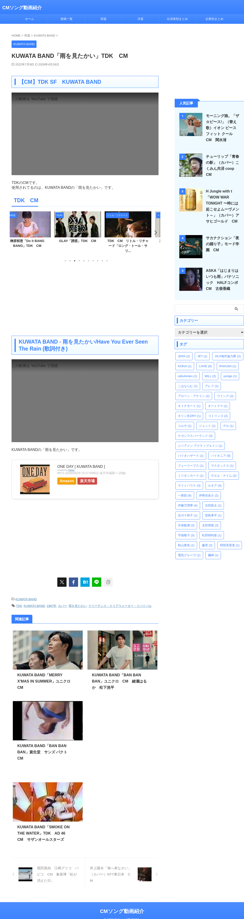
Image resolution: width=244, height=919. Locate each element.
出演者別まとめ (177, 19)
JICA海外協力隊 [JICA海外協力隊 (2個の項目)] (228, 356)
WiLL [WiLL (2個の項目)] (210, 376)
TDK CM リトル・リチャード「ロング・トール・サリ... (135, 246)
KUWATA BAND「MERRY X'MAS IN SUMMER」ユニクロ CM (45, 680)
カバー (62, 605)
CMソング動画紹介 (22, 7)
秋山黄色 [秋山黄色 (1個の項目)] (186, 545)
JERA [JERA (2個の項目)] (184, 356)
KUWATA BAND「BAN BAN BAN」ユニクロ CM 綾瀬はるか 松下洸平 (119, 680)
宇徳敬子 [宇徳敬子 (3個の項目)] (186, 535)
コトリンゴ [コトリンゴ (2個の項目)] (218, 416)
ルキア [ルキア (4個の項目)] (215, 485)
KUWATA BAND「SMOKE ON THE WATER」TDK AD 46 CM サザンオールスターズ (42, 832)
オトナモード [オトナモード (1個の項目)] (189, 406)
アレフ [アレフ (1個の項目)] (212, 386)
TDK (19, 605)
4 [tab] (79, 260)
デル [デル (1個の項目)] (228, 426)
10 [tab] (107, 260)
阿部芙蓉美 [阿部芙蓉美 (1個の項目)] (230, 545)
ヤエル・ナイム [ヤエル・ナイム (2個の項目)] (224, 475)
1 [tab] (65, 260)
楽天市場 (92, 481)
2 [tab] (70, 260)
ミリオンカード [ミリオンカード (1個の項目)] (191, 475)
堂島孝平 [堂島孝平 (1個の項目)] (213, 515)
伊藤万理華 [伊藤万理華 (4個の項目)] (188, 505)
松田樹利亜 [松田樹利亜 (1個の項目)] (212, 535)
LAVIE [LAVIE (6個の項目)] (205, 366)
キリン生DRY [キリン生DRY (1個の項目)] (189, 416)
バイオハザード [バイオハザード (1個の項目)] (191, 455)
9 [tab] (102, 260)
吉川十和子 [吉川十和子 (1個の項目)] (188, 515)
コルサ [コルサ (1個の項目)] (185, 426)
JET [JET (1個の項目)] (202, 356)
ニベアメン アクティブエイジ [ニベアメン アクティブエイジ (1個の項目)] (200, 445)
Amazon (68, 481)
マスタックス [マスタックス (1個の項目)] (222, 465)
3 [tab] (74, 260)
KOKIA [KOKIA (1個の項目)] (185, 366)
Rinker (71, 470)
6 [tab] (88, 260)
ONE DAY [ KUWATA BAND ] (81, 467)
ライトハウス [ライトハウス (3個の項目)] (189, 485)
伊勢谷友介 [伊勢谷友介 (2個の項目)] (209, 495)
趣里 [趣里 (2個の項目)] (207, 545)
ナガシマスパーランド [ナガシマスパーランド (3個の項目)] (195, 436)
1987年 (51, 605)
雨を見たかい (78, 605)
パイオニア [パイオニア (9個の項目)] (221, 455)
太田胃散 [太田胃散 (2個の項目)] (210, 525)
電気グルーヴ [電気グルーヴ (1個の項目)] (189, 555)
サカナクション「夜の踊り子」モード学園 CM (221, 244)
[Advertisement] (85, 298)
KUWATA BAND (26, 599)
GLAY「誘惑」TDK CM (85, 241)
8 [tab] (97, 260)
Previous (16, 232)
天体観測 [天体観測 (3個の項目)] (186, 525)
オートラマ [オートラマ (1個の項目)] (218, 406)
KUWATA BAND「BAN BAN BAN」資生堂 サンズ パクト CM (44, 751)
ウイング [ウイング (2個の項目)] (225, 396)
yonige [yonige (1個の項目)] (230, 376)
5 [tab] (84, 260)
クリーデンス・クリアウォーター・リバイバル (120, 605)
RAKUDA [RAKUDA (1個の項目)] (227, 366)
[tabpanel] (35, 231)
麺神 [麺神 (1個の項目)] (213, 555)
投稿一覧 (67, 19)
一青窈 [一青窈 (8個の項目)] (185, 495)
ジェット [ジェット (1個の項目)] (207, 426)
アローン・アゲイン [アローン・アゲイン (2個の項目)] (194, 396)
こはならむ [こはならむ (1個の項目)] (188, 386)
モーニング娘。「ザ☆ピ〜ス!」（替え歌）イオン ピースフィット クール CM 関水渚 (223, 128)
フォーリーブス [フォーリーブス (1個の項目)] (191, 465)
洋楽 (140, 19)
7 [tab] (93, 260)
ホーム (29, 19)
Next (154, 232)
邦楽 (104, 19)
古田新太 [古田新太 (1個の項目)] (213, 505)
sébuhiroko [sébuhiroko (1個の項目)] (187, 376)
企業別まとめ (214, 19)
